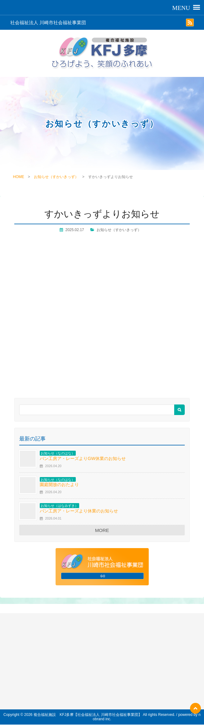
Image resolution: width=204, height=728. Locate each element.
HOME (18, 177)
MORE (102, 530)
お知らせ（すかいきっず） (56, 177)
